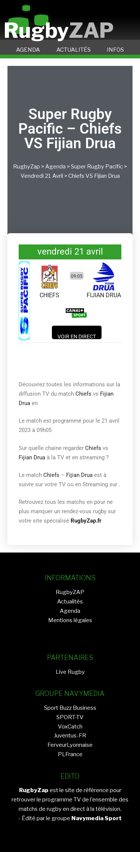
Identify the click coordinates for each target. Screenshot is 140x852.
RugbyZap (26, 166)
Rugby (59, 30)
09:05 (77, 276)
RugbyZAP (70, 592)
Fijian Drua (107, 176)
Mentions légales (70, 620)
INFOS (115, 49)
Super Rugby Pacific (97, 166)
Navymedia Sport (96, 818)
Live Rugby (70, 672)
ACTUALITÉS (73, 49)
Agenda (55, 166)
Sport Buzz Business (70, 708)
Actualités (70, 601)
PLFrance (70, 754)
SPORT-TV (70, 717)
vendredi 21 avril (42, 176)
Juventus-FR (70, 735)
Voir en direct (76, 336)
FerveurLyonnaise (70, 745)
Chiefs (76, 176)
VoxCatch (70, 726)
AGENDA (28, 49)
